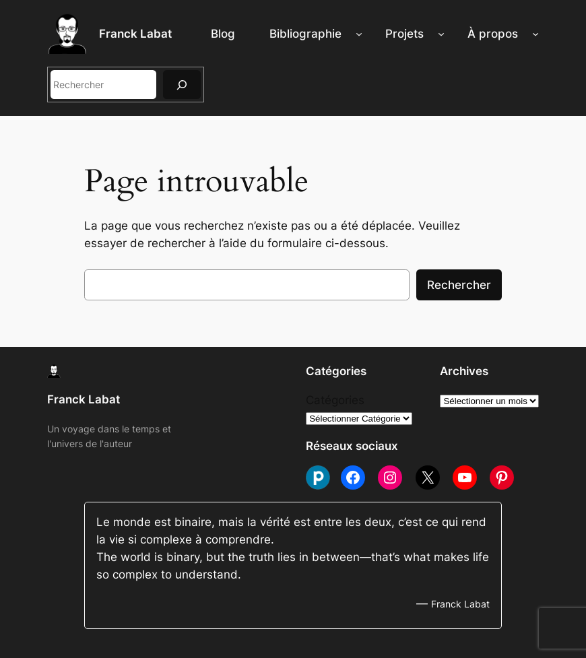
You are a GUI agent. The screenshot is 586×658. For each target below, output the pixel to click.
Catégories (335, 400)
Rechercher (459, 285)
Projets (404, 33)
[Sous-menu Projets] (441, 33)
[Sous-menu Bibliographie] (359, 33)
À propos (492, 33)
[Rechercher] (182, 84)
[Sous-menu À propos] (535, 33)
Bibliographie (305, 33)
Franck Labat (135, 33)
